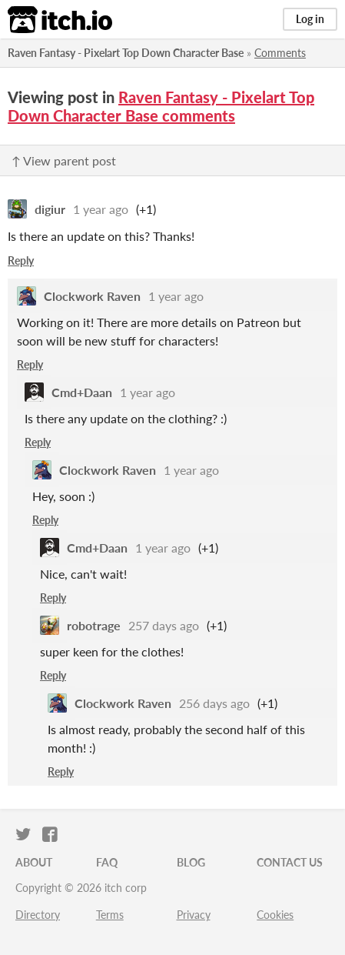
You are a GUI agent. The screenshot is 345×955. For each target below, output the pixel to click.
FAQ (107, 862)
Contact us (290, 862)
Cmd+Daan (81, 392)
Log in (310, 18)
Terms (110, 914)
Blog (191, 862)
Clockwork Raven (92, 296)
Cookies (275, 914)
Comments (280, 52)
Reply (21, 260)
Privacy (194, 914)
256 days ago (214, 703)
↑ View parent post (64, 160)
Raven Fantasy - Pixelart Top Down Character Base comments (161, 106)
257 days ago (163, 625)
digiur (50, 209)
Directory (37, 914)
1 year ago (100, 209)
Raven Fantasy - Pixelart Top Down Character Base (126, 52)
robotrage (94, 625)
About (33, 862)
